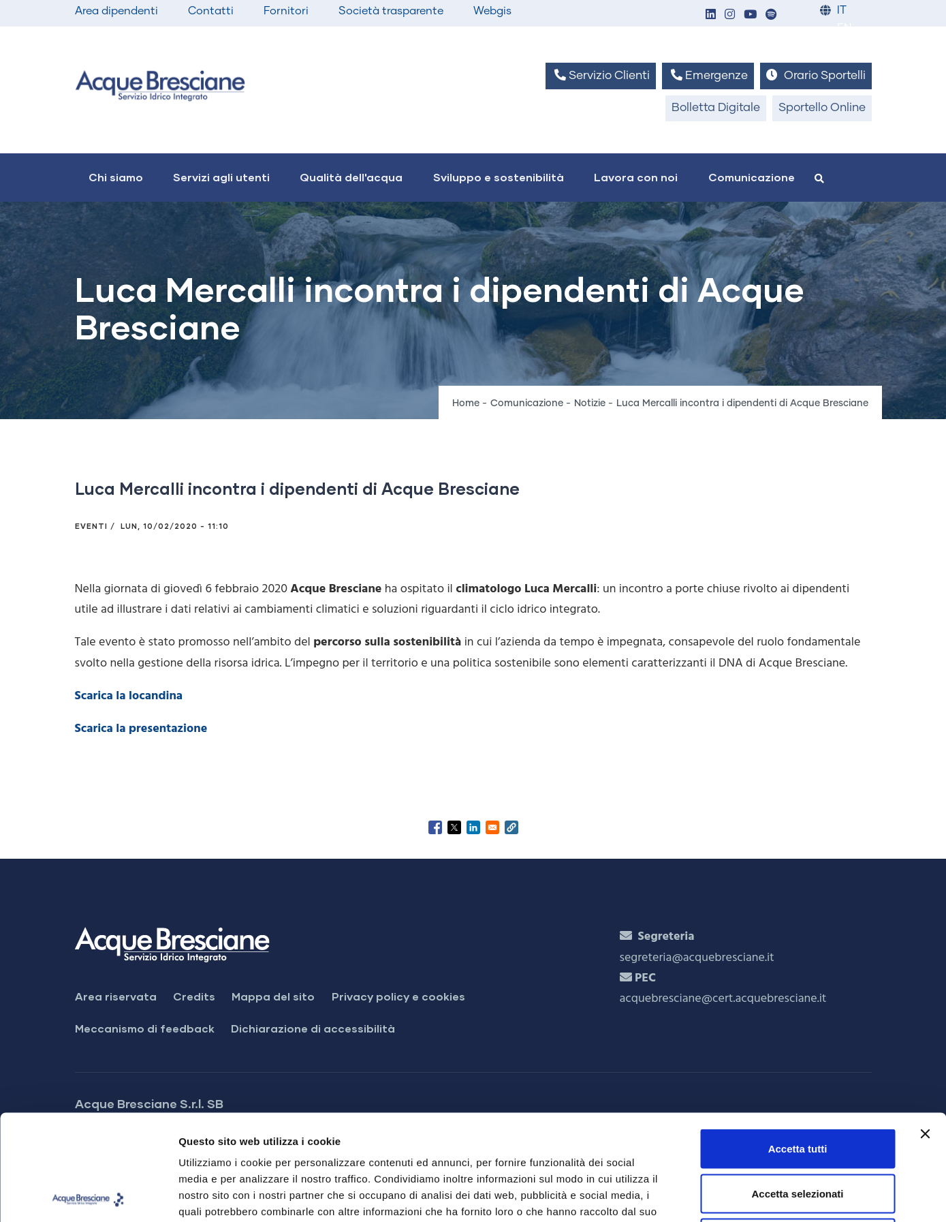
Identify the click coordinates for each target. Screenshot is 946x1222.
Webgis (492, 10)
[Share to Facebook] (435, 827)
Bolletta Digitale (716, 108)
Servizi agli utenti (221, 176)
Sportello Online (822, 108)
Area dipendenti (116, 10)
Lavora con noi (636, 176)
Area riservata (116, 996)
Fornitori (286, 10)
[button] (711, 15)
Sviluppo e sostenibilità (498, 176)
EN (844, 28)
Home (465, 403)
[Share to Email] (492, 827)
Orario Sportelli (815, 75)
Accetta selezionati (797, 1088)
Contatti (211, 10)
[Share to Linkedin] (473, 827)
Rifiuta (798, 1132)
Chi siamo (116, 176)
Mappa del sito (273, 996)
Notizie (589, 403)
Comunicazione (751, 176)
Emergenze (708, 75)
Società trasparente (390, 10)
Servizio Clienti (601, 75)
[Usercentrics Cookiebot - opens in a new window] (88, 1195)
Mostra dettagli (716, 1195)
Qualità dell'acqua (351, 176)
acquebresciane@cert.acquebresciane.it (723, 999)
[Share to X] (454, 827)
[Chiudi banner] (925, 1028)
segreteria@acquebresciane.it (697, 958)
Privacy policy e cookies (398, 996)
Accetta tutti (797, 1043)
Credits (194, 996)
